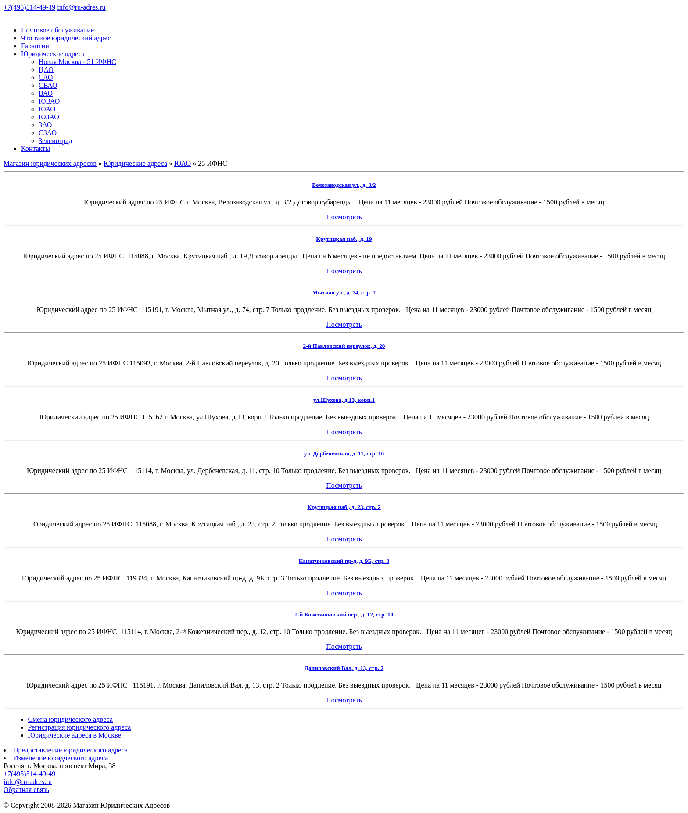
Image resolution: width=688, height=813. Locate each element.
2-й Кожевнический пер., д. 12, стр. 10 (344, 614)
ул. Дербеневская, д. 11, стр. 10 (344, 453)
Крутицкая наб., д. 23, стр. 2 (343, 507)
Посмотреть (344, 217)
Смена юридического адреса (70, 719)
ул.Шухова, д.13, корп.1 (344, 400)
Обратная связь (26, 789)
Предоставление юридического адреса (70, 750)
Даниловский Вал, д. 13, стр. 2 (344, 668)
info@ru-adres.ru (81, 7)
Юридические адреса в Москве (74, 735)
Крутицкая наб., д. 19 (344, 239)
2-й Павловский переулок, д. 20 (344, 346)
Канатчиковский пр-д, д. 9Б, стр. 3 (344, 561)
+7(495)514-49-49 (29, 7)
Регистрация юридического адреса (79, 727)
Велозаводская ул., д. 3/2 (344, 185)
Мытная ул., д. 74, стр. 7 (344, 292)
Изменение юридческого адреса (60, 758)
